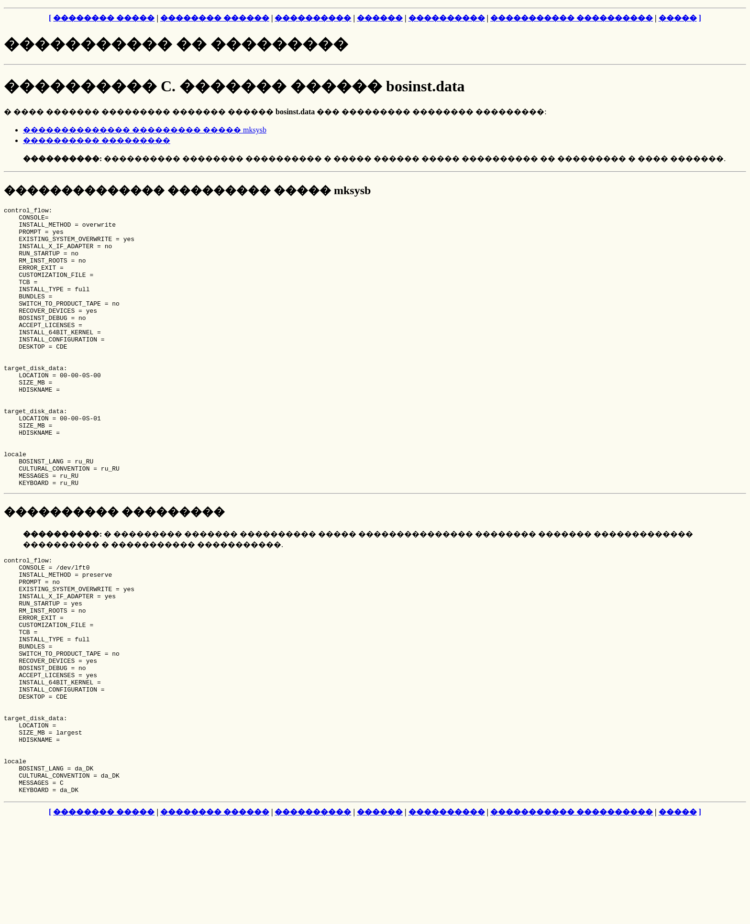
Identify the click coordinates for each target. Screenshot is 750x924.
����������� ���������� (571, 18)
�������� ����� (103, 18)
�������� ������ (214, 18)
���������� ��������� (96, 140)
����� (678, 18)
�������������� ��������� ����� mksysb (144, 130)
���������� (313, 18)
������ (380, 18)
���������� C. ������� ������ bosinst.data (234, 86)
